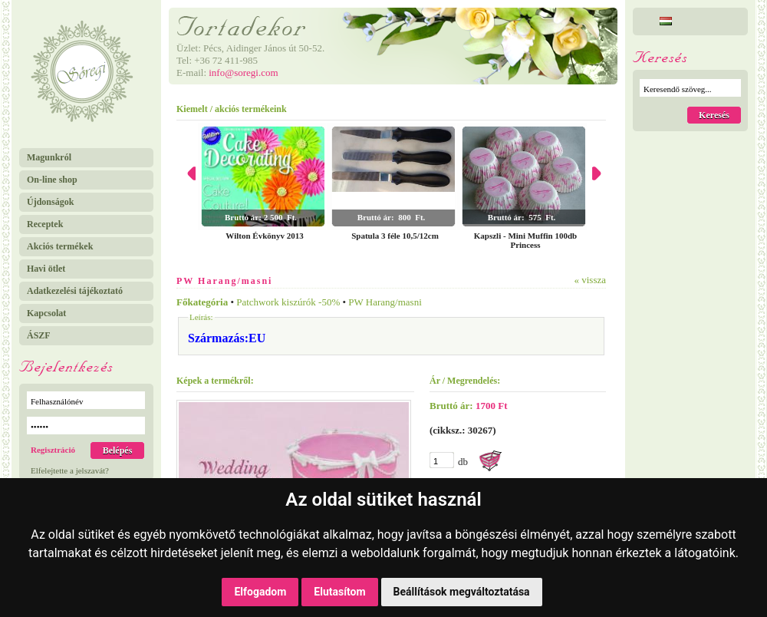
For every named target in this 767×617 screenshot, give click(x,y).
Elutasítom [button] (339, 592)
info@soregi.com (243, 72)
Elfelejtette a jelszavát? (70, 470)
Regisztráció (53, 449)
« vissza (590, 279)
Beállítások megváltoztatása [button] (461, 592)
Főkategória (202, 302)
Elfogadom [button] (260, 592)
